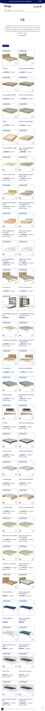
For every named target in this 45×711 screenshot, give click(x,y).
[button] (2, 709)
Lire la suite (22, 35)
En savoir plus (40, 1)
